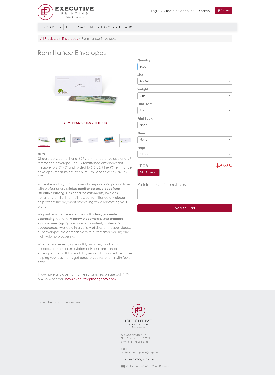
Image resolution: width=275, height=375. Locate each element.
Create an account (179, 11)
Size (140, 75)
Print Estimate (148, 172)
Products (51, 27)
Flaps (141, 148)
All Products (49, 38)
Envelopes (70, 38)
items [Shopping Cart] (223, 10)
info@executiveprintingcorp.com (90, 279)
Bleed (142, 133)
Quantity (144, 60)
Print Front (145, 104)
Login (155, 11)
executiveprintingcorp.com (137, 359)
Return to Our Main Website (113, 27)
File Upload (75, 27)
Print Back (145, 118)
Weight (143, 89)
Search (204, 11)
